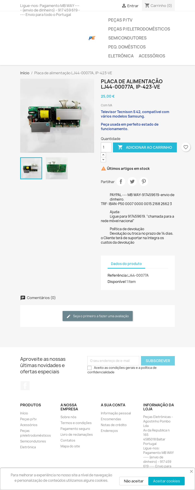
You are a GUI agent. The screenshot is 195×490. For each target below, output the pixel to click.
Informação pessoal (116, 413)
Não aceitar (134, 481)
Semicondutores (127, 38)
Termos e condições (76, 423)
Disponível (117, 281)
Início (24, 413)
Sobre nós (68, 417)
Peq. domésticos (127, 47)
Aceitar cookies (166, 481)
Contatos (68, 440)
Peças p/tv (120, 20)
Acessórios (152, 56)
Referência (117, 275)
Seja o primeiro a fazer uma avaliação (97, 316)
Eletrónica (121, 56)
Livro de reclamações (77, 434)
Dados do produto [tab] (126, 263)
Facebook (25, 385)
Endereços (109, 431)
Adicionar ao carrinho (145, 147)
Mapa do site (70, 446)
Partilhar (120, 181)
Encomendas (111, 419)
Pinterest (143, 181)
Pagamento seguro (75, 429)
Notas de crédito (114, 425)
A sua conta (113, 404)
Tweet (132, 181)
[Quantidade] (106, 147)
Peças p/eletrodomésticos (139, 29)
